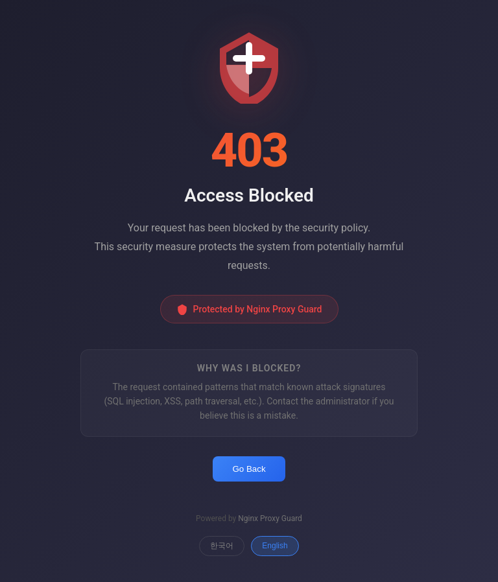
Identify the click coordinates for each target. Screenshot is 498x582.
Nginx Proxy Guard (270, 518)
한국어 (221, 545)
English (274, 545)
